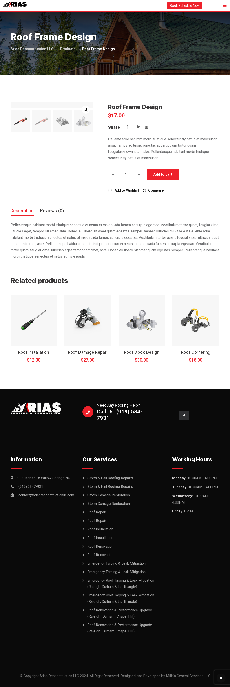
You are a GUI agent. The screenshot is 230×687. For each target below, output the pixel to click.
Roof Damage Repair (87, 352)
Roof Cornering (195, 352)
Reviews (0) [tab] (52, 210)
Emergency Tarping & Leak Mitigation (116, 563)
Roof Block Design (141, 352)
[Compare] (153, 190)
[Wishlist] (123, 190)
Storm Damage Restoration (108, 495)
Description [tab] (22, 210)
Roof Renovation (100, 546)
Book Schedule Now (184, 5)
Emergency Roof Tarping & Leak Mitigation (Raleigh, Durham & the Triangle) (120, 583)
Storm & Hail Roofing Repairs (110, 478)
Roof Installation (33, 352)
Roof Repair (96, 512)
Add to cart (163, 174)
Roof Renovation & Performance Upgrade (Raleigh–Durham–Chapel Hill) (119, 613)
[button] (86, 110)
